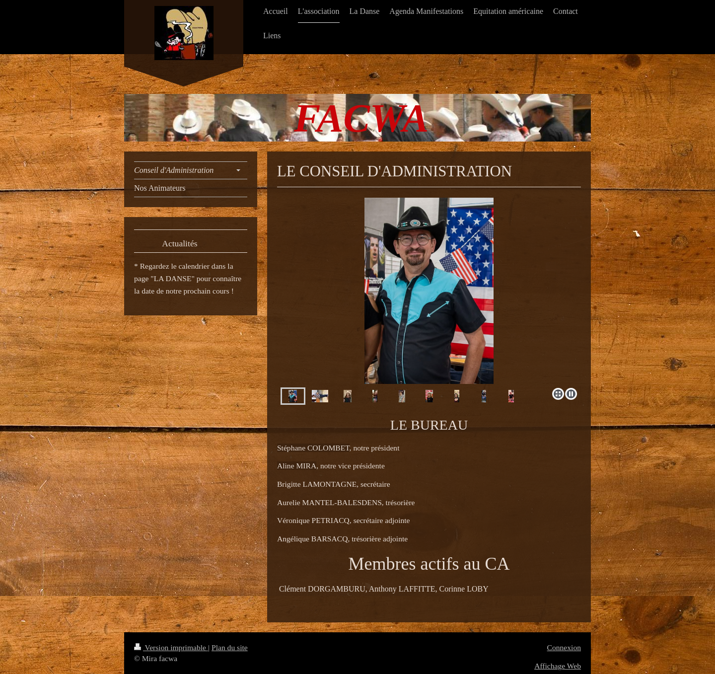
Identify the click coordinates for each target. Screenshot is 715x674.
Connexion (564, 647)
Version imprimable (171, 647)
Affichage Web (557, 666)
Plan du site (230, 647)
